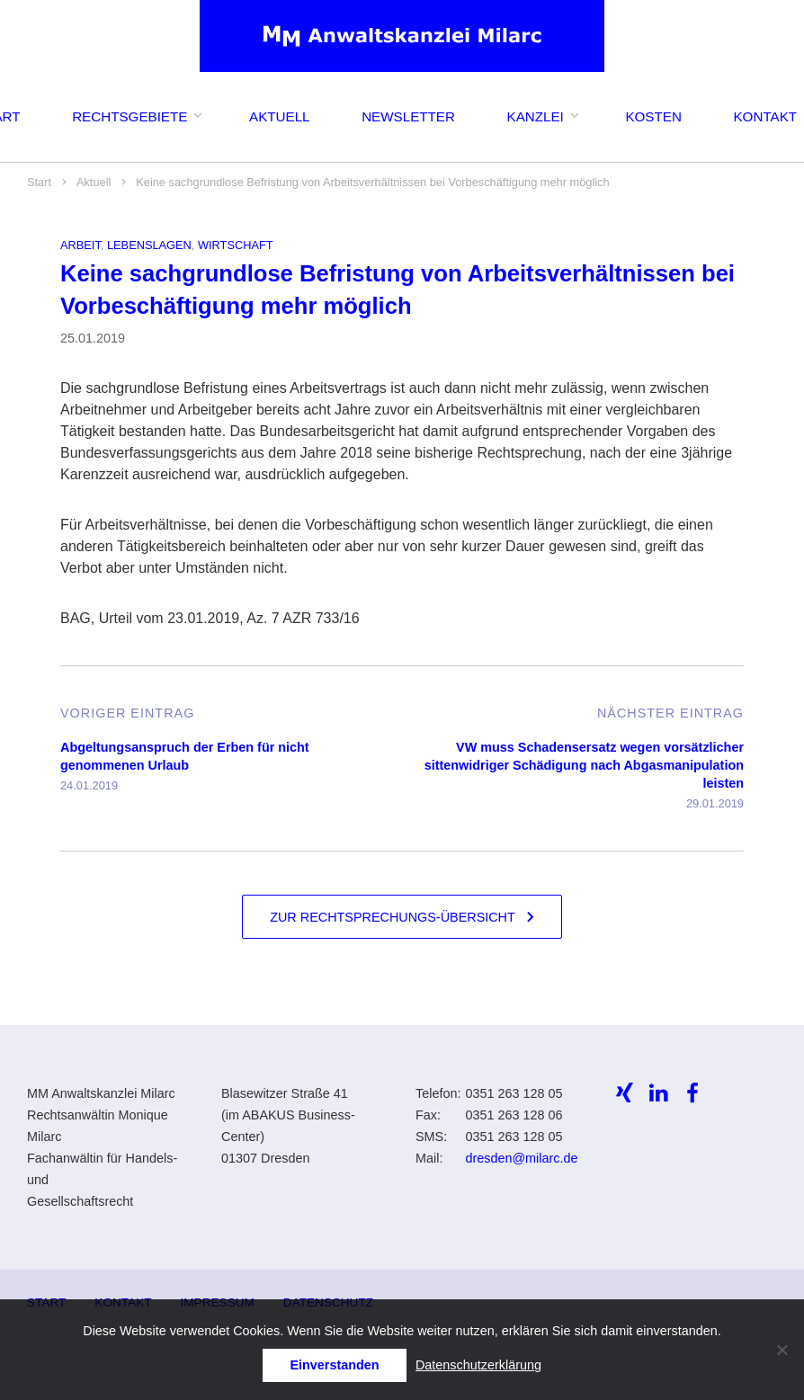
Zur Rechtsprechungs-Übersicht (392, 917)
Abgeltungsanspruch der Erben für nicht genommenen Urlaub (184, 756)
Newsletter (408, 116)
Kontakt (765, 116)
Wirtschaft (235, 245)
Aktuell (279, 116)
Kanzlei (535, 116)
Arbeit (80, 245)
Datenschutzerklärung (478, 1365)
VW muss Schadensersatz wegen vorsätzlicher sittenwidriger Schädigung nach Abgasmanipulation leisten (584, 765)
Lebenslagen (149, 245)
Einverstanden (334, 1365)
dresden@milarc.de (521, 1158)
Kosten (653, 116)
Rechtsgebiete (129, 116)
